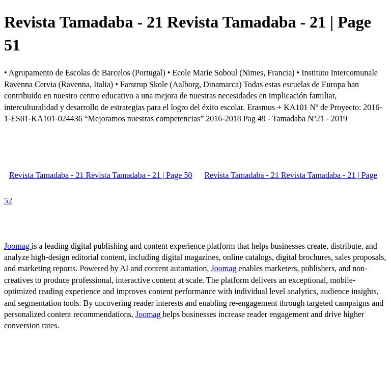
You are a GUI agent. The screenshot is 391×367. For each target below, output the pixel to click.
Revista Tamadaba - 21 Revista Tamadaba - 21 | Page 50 (100, 175)
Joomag (18, 246)
